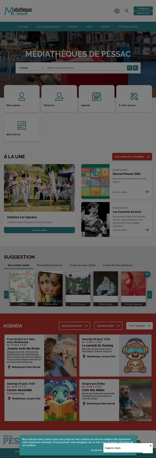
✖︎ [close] (151, 445)
